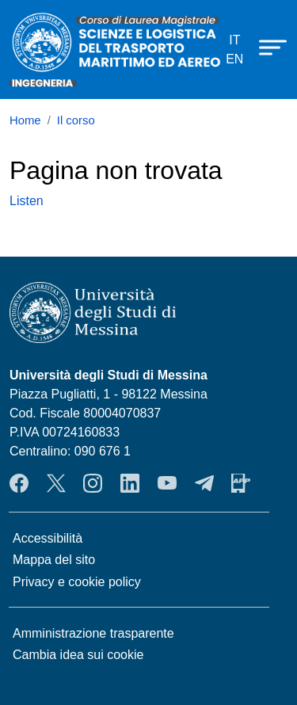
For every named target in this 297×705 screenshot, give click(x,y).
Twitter (56, 483)
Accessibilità (47, 538)
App (240, 483)
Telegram (204, 483)
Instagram (92, 483)
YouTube (167, 483)
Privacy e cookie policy (77, 582)
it (234, 40)
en (234, 59)
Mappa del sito (54, 559)
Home (25, 120)
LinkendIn (129, 483)
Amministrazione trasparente (93, 633)
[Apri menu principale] (265, 46)
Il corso (76, 120)
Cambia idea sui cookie (78, 654)
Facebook (19, 483)
